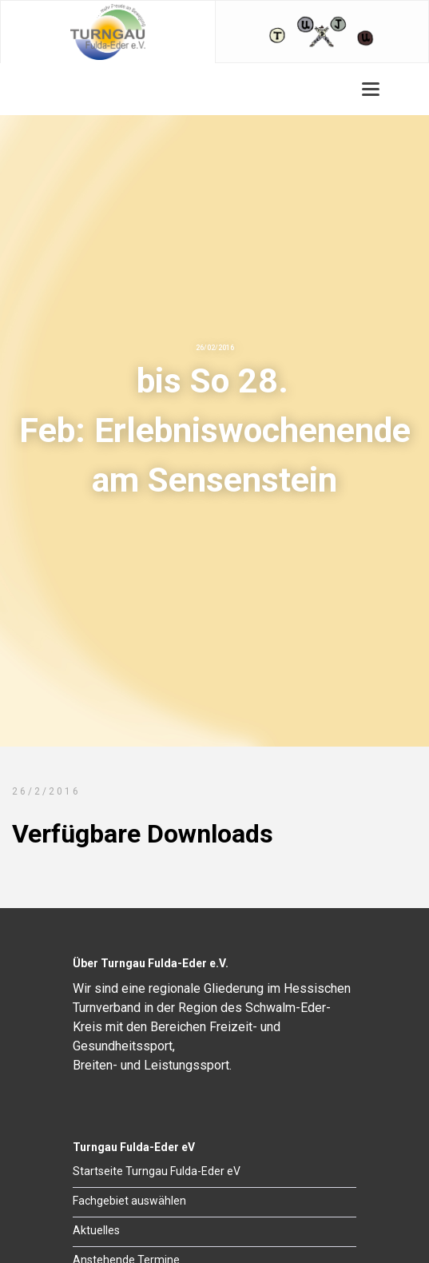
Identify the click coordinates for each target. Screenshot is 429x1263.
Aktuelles (96, 1230)
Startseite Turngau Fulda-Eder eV (156, 1171)
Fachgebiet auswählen (129, 1200)
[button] (371, 89)
